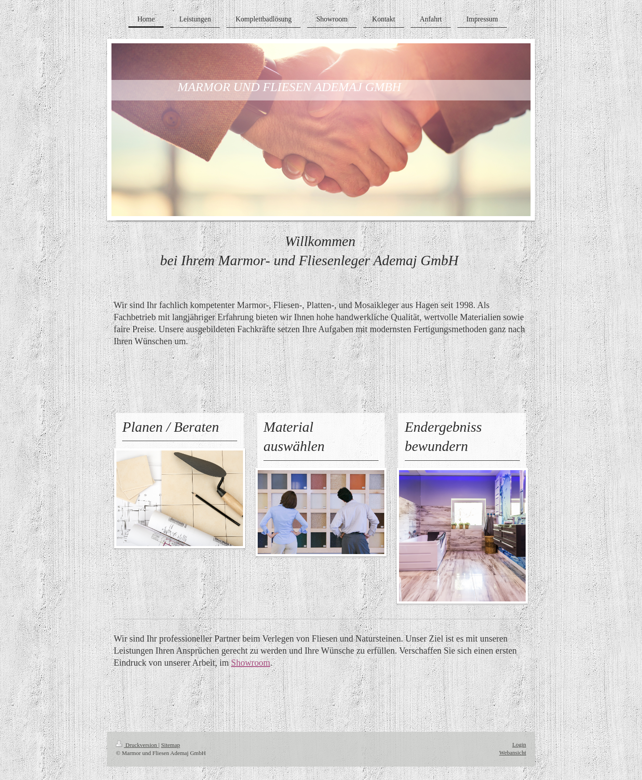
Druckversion (137, 745)
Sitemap (170, 745)
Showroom (250, 662)
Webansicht (512, 752)
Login (519, 744)
